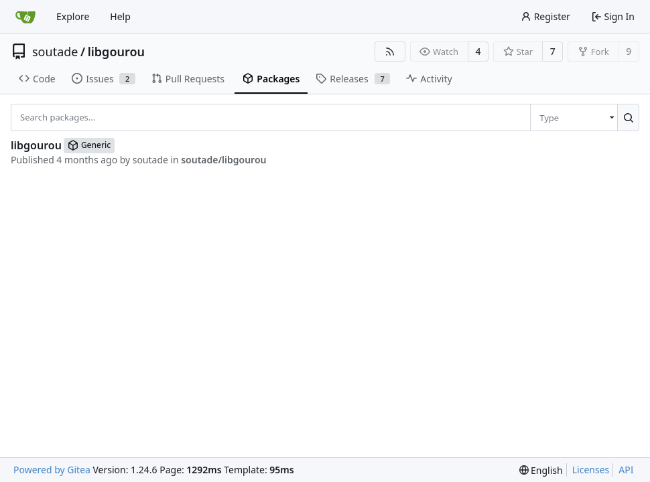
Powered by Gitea (51, 469)
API (626, 469)
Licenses (591, 469)
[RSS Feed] (390, 52)
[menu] (573, 117)
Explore (72, 16)
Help (120, 16)
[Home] (25, 17)
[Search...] (628, 117)
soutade (55, 51)
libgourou (116, 51)
